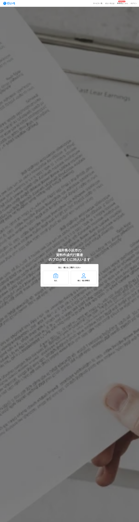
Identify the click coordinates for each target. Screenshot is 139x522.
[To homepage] (9, 3)
